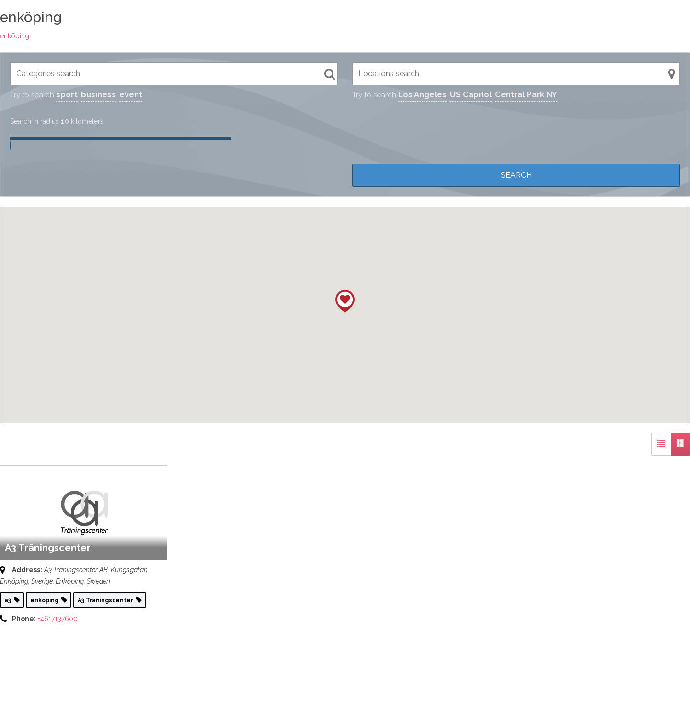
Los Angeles (422, 94)
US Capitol (471, 94)
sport (67, 94)
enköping (14, 36)
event (130, 94)
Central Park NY (526, 94)
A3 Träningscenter (48, 547)
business (98, 94)
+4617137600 (58, 618)
